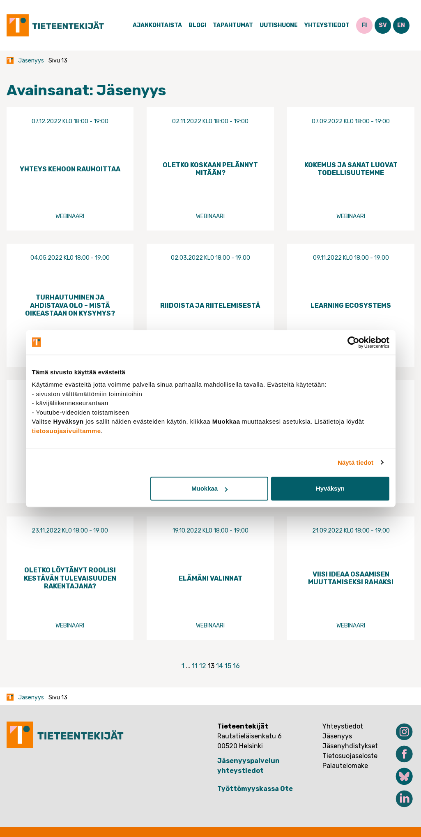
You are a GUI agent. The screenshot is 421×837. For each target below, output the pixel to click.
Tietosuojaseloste (349, 756)
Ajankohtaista (157, 25)
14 (219, 666)
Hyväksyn (330, 488)
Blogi (197, 25)
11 (195, 666)
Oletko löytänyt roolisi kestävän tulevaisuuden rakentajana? (70, 578)
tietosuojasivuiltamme (66, 430)
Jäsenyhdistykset (350, 746)
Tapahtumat (233, 25)
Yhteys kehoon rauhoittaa (70, 169)
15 (228, 666)
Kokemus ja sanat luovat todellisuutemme (351, 169)
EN (401, 25)
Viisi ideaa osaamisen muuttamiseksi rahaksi (350, 578)
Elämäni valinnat (210, 578)
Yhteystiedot (327, 25)
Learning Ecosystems (351, 305)
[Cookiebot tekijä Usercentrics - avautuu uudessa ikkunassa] (353, 342)
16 (236, 666)
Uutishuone (279, 25)
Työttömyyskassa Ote (255, 789)
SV (383, 25)
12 (202, 666)
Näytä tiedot (355, 462)
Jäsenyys (31, 60)
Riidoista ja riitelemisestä (210, 305)
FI (364, 25)
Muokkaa (209, 488)
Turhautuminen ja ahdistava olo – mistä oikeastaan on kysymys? (70, 305)
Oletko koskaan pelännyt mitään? (210, 169)
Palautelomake (345, 766)
